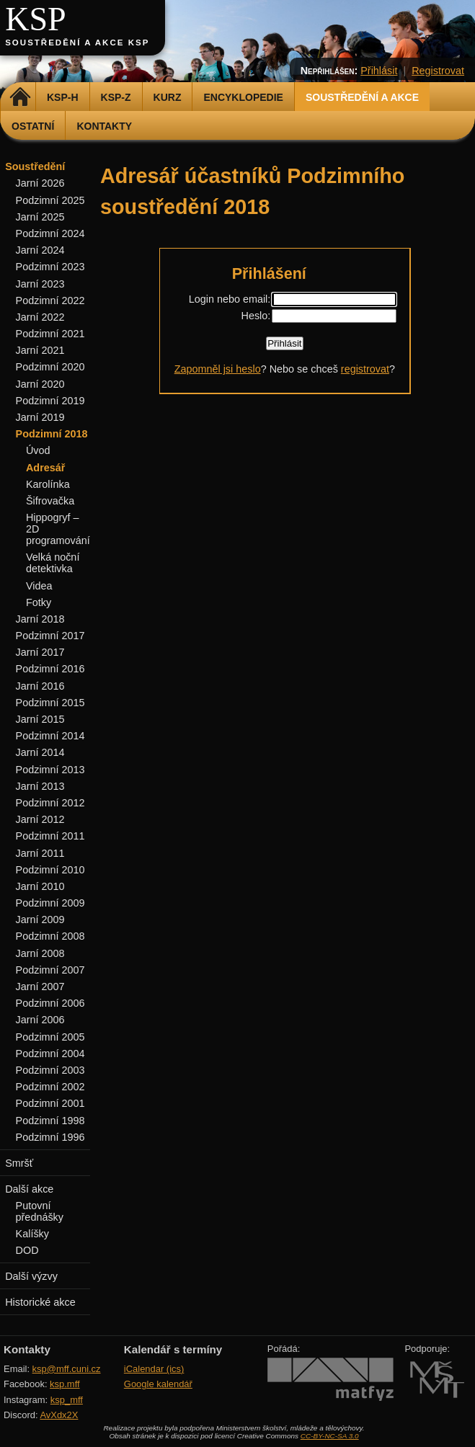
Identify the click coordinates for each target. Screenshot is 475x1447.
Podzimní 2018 (52, 434)
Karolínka (48, 484)
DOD (27, 1250)
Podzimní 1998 (50, 1120)
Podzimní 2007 (50, 970)
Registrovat (438, 70)
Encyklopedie (243, 97)
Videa (39, 586)
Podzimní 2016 (50, 668)
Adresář (45, 467)
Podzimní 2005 (50, 1037)
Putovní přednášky (39, 1211)
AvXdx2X (59, 1415)
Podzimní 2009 (50, 903)
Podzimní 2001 (50, 1103)
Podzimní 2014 (50, 736)
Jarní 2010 (40, 886)
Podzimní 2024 (50, 233)
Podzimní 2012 (50, 803)
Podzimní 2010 (50, 870)
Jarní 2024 (40, 250)
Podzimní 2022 (50, 300)
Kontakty (104, 126)
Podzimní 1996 (50, 1137)
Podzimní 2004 (50, 1053)
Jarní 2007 (40, 986)
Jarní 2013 (40, 786)
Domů (19, 97)
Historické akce (40, 1302)
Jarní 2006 (40, 1019)
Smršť (19, 1163)
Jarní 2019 (40, 417)
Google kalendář (158, 1384)
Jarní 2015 (40, 719)
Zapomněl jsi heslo (217, 369)
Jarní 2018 (40, 619)
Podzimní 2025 (50, 200)
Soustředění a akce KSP (77, 42)
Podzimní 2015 (50, 702)
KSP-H (63, 97)
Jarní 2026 (40, 183)
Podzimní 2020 (50, 367)
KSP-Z (116, 97)
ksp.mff (65, 1384)
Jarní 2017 (40, 652)
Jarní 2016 (40, 686)
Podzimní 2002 (50, 1086)
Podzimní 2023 (50, 266)
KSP (35, 19)
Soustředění (35, 166)
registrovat (365, 369)
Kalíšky (32, 1233)
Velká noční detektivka (52, 562)
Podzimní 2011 (50, 836)
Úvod (38, 450)
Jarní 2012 (40, 819)
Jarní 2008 (40, 953)
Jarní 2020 (40, 384)
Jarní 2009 (40, 919)
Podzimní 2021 (50, 333)
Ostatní (33, 126)
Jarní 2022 (40, 317)
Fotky (38, 602)
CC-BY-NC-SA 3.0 (330, 1436)
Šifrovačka (50, 501)
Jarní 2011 (40, 853)
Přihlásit (378, 70)
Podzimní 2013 (50, 769)
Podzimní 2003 (50, 1070)
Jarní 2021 (40, 350)
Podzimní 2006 (50, 1003)
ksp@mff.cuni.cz (66, 1368)
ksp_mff (66, 1399)
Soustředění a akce (362, 97)
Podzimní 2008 (50, 936)
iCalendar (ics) (154, 1368)
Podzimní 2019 (50, 400)
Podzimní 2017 (50, 635)
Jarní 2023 (40, 284)
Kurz (168, 97)
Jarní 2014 (40, 752)
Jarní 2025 (40, 217)
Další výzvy (31, 1276)
